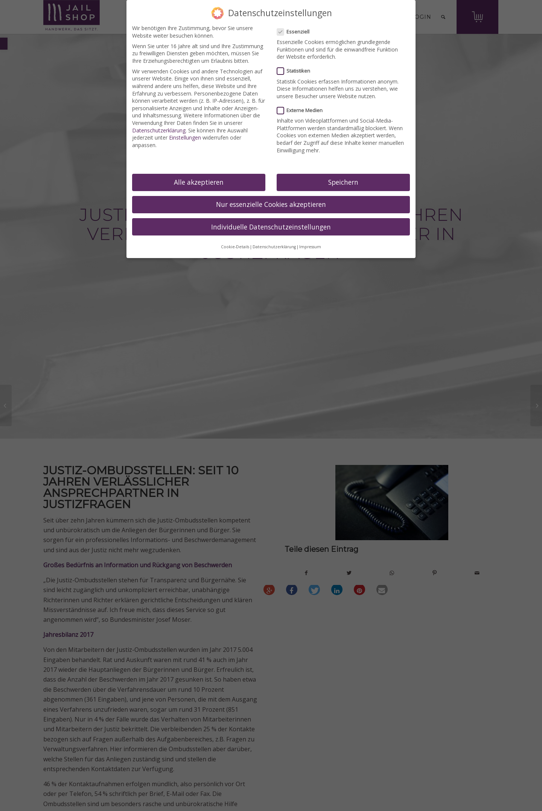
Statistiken (297, 70)
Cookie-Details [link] (235, 246)
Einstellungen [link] (185, 137)
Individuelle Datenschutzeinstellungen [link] (271, 226)
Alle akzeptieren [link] (199, 182)
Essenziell (296, 31)
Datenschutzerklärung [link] (159, 130)
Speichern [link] (343, 182)
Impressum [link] (310, 246)
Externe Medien (303, 110)
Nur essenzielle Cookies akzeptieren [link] (271, 204)
